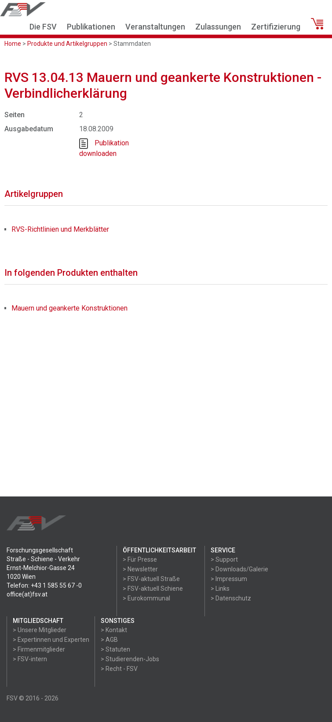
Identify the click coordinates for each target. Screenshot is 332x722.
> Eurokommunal (146, 598)
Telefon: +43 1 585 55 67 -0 (44, 585)
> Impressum (229, 578)
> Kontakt (114, 629)
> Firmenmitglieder (39, 649)
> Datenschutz (231, 598)
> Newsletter (140, 569)
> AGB (109, 639)
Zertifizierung (275, 26)
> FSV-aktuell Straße (151, 578)
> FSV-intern (30, 659)
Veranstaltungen (155, 26)
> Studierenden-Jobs (130, 659)
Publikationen (91, 26)
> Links (220, 588)
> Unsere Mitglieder (39, 629)
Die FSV (43, 26)
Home (12, 43)
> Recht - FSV (119, 668)
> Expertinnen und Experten (51, 639)
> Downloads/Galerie (239, 569)
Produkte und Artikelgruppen (67, 43)
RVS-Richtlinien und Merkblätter (60, 229)
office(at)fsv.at (27, 594)
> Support (224, 559)
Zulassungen (218, 26)
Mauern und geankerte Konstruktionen (69, 308)
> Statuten (115, 649)
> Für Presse (140, 559)
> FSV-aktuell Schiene (153, 588)
